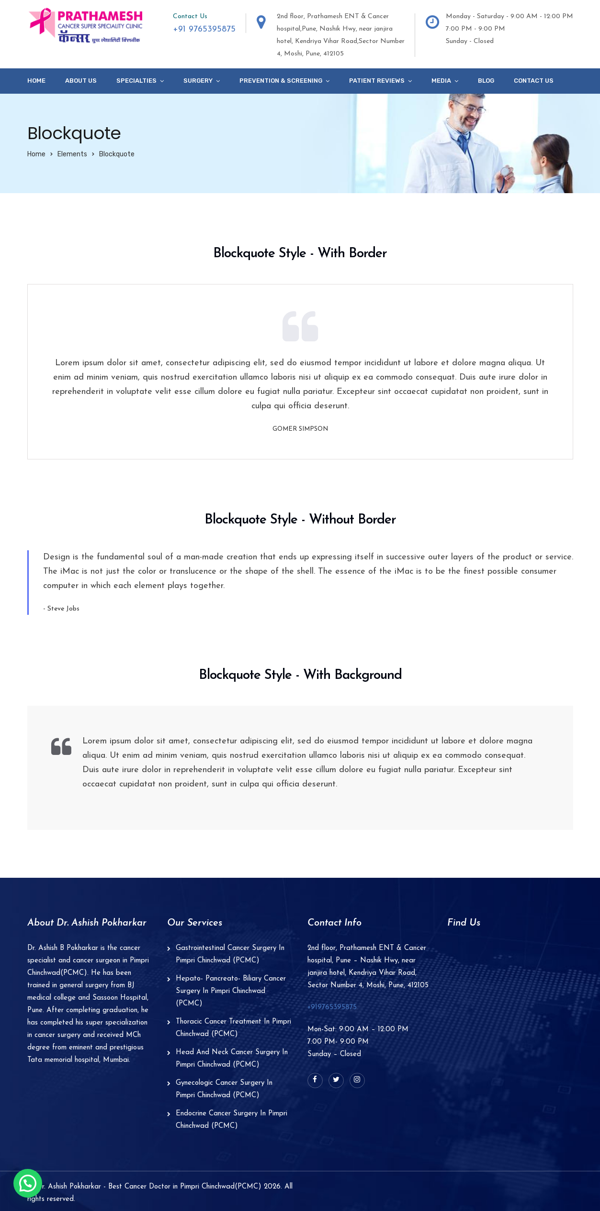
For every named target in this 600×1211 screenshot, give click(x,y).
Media (441, 80)
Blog (486, 80)
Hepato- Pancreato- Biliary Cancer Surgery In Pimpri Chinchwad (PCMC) (231, 991)
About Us (81, 80)
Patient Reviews (377, 80)
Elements (72, 154)
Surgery (198, 80)
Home (36, 80)
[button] (27, 1183)
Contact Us (534, 80)
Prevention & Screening (280, 80)
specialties (136, 80)
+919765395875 (332, 1007)
